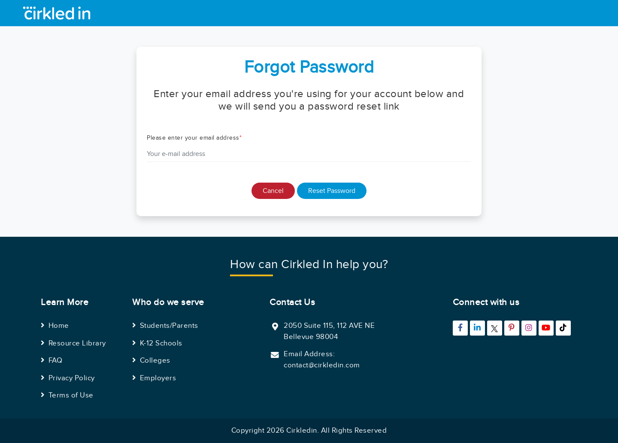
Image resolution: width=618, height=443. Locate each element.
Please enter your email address (194, 137)
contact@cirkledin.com (322, 365)
